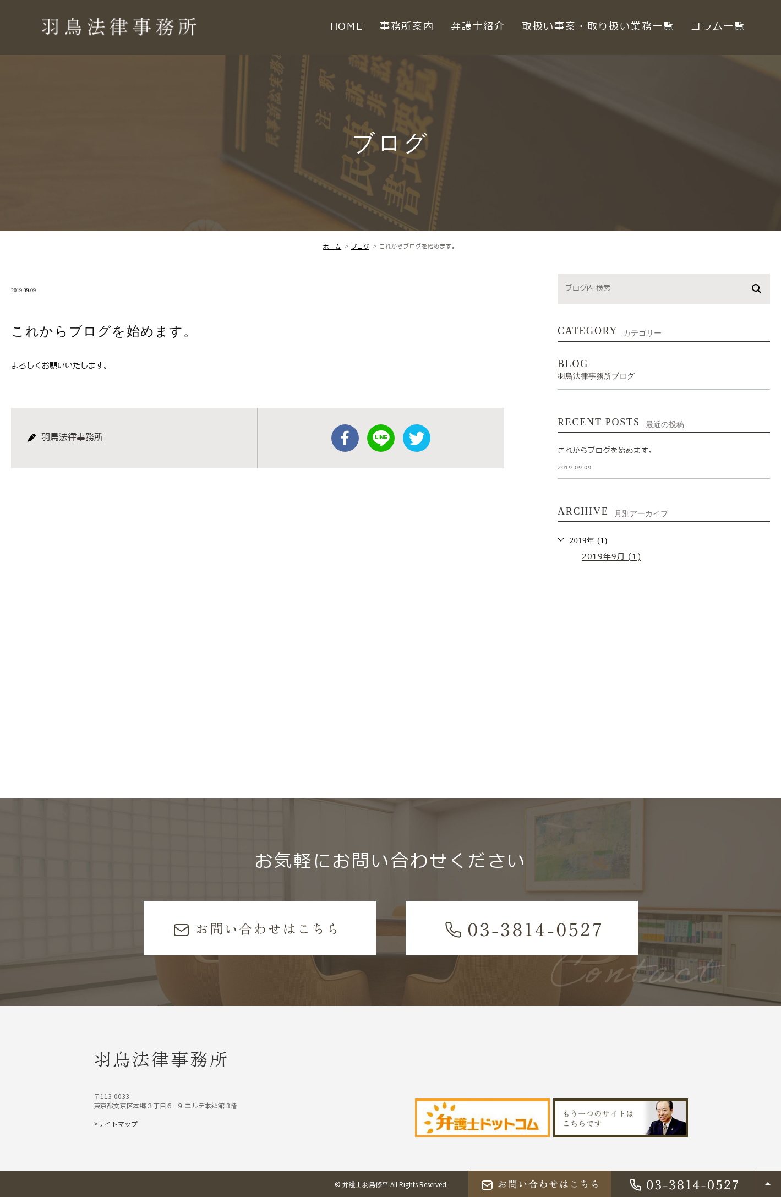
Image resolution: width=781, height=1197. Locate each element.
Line (381, 438)
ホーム (332, 247)
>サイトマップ (116, 1123)
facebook (345, 438)
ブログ (360, 247)
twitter (416, 438)
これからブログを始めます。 (607, 450)
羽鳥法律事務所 (161, 1058)
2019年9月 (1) (611, 557)
